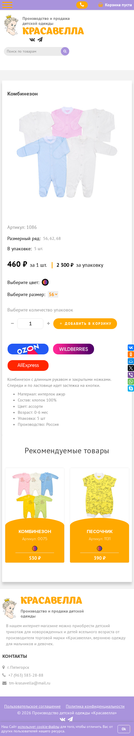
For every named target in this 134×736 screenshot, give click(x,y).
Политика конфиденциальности (95, 706)
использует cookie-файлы (38, 726)
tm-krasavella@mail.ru (29, 683)
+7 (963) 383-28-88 (25, 675)
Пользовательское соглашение (32, 706)
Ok (124, 729)
